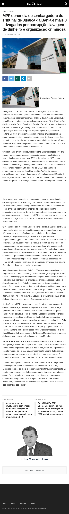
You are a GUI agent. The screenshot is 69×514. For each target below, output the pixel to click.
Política (12, 504)
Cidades (11, 11)
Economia (22, 504)
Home (4, 11)
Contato (32, 504)
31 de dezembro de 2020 (11, 34)
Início (4, 504)
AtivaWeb (42, 508)
